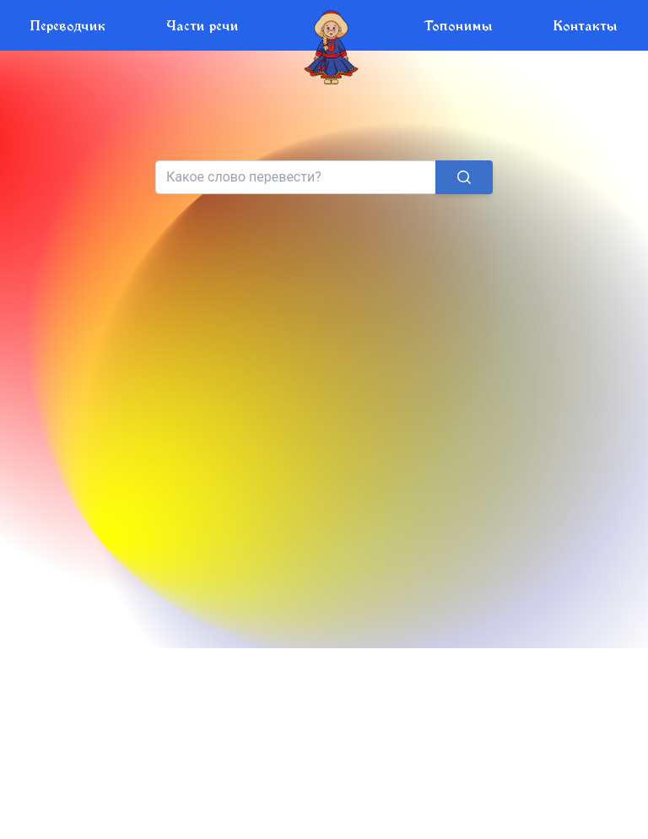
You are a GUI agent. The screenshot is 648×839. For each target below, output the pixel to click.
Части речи (202, 25)
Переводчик (67, 25)
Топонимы (458, 25)
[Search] (296, 177)
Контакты (586, 25)
